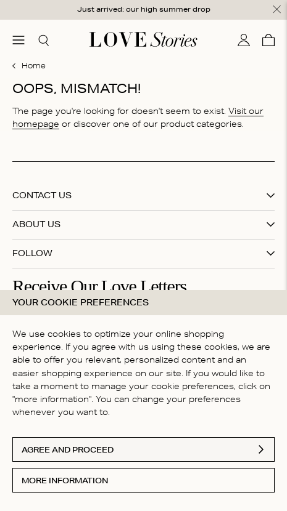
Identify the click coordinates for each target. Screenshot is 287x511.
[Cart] (268, 40)
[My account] (243, 40)
